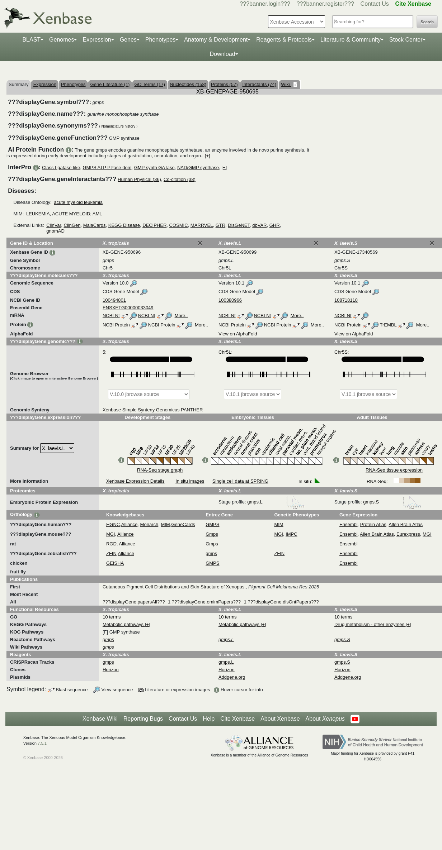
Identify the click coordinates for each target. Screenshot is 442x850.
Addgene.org (231, 677)
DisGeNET (239, 225)
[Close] (200, 243)
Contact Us (375, 4)
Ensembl (348, 524)
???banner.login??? (265, 4)
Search (427, 22)
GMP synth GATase (154, 167)
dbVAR (259, 225)
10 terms (112, 617)
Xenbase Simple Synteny (129, 409)
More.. (181, 315)
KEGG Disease (124, 225)
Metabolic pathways (124, 624)
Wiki (286, 84)
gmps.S (392, 502)
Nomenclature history (118, 126)
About (325, 719)
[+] (207, 155)
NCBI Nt (111, 315)
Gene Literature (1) (110, 84)
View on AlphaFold (237, 333)
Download (222, 54)
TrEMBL (388, 325)
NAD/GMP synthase (198, 167)
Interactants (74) (259, 84)
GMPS (212, 524)
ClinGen (72, 225)
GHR (274, 225)
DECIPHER (154, 225)
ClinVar (53, 225)
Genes (128, 40)
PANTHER (192, 409)
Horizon (111, 669)
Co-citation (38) (180, 179)
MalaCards (94, 225)
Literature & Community (350, 40)
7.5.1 (42, 743)
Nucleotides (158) (188, 84)
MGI (110, 534)
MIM (165, 524)
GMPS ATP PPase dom (107, 167)
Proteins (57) (224, 84)
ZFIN (111, 553)
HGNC (113, 524)
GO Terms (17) (149, 84)
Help (209, 719)
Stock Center (405, 40)
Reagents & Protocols (284, 40)
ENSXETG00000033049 (128, 307)
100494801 (114, 300)
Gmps (212, 534)
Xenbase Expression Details (135, 481)
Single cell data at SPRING (240, 481)
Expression (97, 40)
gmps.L (276, 502)
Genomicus (168, 409)
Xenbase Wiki (100, 719)
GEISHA (115, 563)
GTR (220, 225)
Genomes (61, 40)
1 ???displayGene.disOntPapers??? (281, 602)
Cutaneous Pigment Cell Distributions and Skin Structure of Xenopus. (174, 586)
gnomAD (55, 231)
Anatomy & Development (216, 40)
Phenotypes (160, 40)
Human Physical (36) (139, 179)
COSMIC (178, 225)
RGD (111, 543)
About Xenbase (280, 719)
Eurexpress (408, 534)
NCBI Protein (116, 325)
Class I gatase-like (61, 167)
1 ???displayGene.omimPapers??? (204, 602)
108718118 (346, 300)
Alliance (129, 524)
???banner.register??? (325, 4)
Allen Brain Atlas (406, 524)
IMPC (291, 534)
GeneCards (183, 524)
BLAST (31, 40)
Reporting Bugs (143, 719)
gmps (211, 553)
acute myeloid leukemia (78, 202)
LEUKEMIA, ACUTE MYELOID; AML (64, 213)
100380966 (230, 300)
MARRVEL (202, 225)
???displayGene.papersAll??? (134, 602)
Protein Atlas (373, 524)
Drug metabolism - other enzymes (370, 624)
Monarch (149, 524)
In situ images (189, 481)
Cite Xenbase (237, 719)
